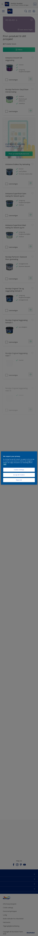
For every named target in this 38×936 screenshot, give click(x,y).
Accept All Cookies (19, 475)
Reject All (19, 480)
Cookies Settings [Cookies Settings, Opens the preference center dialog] (19, 469)
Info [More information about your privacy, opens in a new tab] (5, 464)
